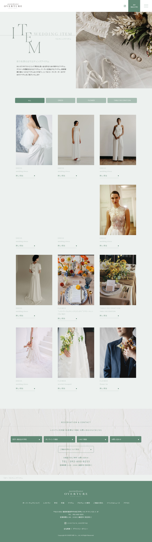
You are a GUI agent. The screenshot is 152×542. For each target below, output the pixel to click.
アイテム (71, 503)
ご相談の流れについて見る (69, 449)
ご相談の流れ (98, 503)
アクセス (127, 503)
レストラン (47, 503)
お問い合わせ (116, 439)
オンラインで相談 (51, 439)
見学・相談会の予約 (19, 439)
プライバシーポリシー (80, 529)
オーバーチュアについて (31, 503)
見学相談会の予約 (134, 6)
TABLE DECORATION (122, 100)
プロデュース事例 (83, 503)
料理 (62, 503)
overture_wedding (76, 523)
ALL (29, 100)
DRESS (60, 100)
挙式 (55, 503)
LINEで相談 (83, 439)
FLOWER (91, 100)
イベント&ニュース (113, 503)
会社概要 (67, 529)
